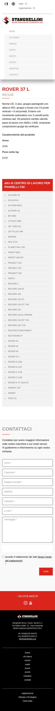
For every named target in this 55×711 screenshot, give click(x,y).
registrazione (27, 8)
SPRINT (12, 393)
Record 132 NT (16, 299)
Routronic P (15, 336)
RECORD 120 (14, 294)
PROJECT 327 (15, 268)
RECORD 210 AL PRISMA (20, 315)
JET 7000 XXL (14, 226)
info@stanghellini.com (27, 639)
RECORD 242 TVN (17, 325)
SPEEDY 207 (14, 388)
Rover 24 (13, 346)
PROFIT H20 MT (15, 257)
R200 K (11, 278)
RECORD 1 (13, 283)
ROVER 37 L (14, 356)
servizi (13, 44)
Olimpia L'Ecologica (27, 697)
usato (12, 50)
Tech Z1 (12, 398)
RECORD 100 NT (16, 289)
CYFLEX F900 (14, 221)
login (23, 3)
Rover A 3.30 (15, 367)
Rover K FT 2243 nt (18, 382)
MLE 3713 (12, 242)
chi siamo (14, 37)
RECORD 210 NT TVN (18, 320)
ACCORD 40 (14, 195)
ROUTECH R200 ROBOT (20, 330)
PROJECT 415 (15, 273)
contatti (13, 75)
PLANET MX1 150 (16, 247)
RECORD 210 (14, 309)
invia (46, 571)
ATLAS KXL (13, 200)
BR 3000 (12, 216)
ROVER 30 (13, 351)
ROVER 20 (13, 341)
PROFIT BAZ (14, 252)
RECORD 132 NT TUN (18, 304)
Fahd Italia (27, 701)
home (27, 652)
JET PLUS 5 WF (15, 231)
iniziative (14, 68)
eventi (12, 62)
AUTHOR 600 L (15, 205)
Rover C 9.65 (15, 377)
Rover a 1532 (15, 362)
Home (12, 31)
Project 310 (15, 263)
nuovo (12, 56)
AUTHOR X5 (14, 211)
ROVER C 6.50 (15, 372)
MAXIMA (12, 237)
